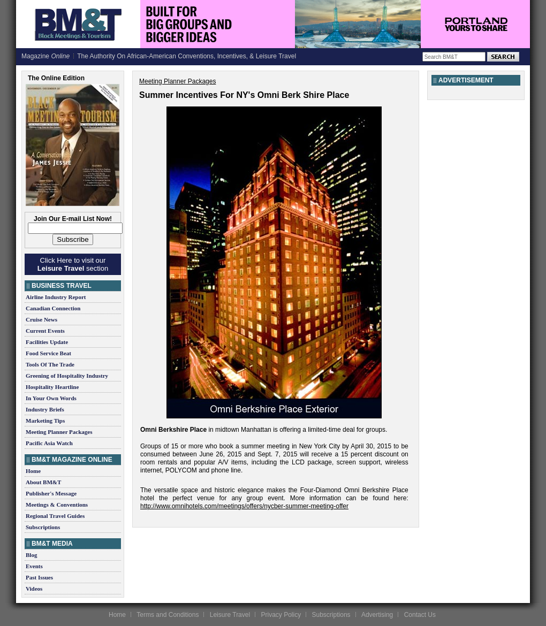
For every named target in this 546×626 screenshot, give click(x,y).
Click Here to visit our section (72, 264)
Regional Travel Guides (55, 516)
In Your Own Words (51, 398)
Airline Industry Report (56, 297)
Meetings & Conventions (57, 504)
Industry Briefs (45, 409)
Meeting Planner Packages (59, 432)
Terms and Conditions (167, 615)
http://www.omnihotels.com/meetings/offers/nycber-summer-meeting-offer (244, 506)
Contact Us (420, 615)
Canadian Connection (53, 308)
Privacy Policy (281, 615)
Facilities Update (47, 342)
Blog (31, 555)
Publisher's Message (51, 493)
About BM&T (43, 482)
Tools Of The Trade (50, 364)
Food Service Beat (48, 353)
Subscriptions (43, 527)
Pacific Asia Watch (49, 443)
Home (33, 471)
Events (34, 566)
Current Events (45, 330)
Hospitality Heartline (52, 387)
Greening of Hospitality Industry (67, 375)
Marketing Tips (45, 420)
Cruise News (41, 319)
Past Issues (39, 577)
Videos (34, 588)
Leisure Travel (230, 615)
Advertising (377, 615)
